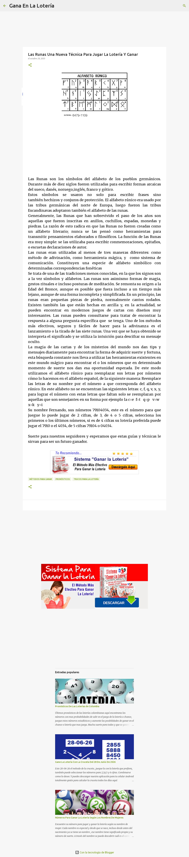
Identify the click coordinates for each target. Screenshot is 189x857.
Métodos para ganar (40, 479)
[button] (30, 65)
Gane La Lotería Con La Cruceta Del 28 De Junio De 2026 (85, 762)
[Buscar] (59, 6)
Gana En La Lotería (31, 6)
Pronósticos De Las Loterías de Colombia (77, 706)
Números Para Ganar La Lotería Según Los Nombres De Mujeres (89, 817)
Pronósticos (63, 479)
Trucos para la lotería (86, 479)
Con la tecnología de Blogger (94, 852)
